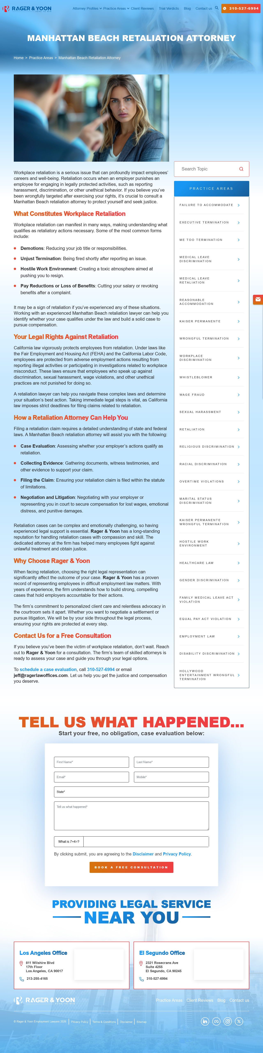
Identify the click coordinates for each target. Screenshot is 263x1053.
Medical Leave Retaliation (210, 280)
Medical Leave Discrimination (210, 259)
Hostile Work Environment (210, 543)
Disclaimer (143, 854)
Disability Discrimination (210, 654)
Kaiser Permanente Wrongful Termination (210, 522)
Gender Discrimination (210, 580)
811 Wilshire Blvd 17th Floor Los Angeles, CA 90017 (44, 967)
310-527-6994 (241, 8)
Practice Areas (114, 8)
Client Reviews (142, 8)
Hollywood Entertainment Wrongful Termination (210, 675)
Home (19, 58)
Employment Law (210, 637)
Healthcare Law (210, 563)
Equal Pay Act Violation (210, 619)
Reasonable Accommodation (210, 302)
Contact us (204, 8)
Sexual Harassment (210, 412)
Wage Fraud (210, 395)
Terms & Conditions (104, 1021)
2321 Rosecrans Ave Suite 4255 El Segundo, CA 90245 (163, 967)
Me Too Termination (210, 240)
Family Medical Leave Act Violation (210, 599)
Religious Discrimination (210, 447)
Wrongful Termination (210, 339)
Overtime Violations (210, 482)
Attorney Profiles (85, 8)
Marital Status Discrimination (210, 500)
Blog (187, 8)
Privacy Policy (177, 854)
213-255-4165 (37, 979)
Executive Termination (210, 223)
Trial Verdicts (169, 8)
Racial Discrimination (210, 464)
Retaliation (210, 430)
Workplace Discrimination (210, 358)
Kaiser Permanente (210, 321)
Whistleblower (210, 377)
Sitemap (141, 1021)
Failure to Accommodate (210, 205)
